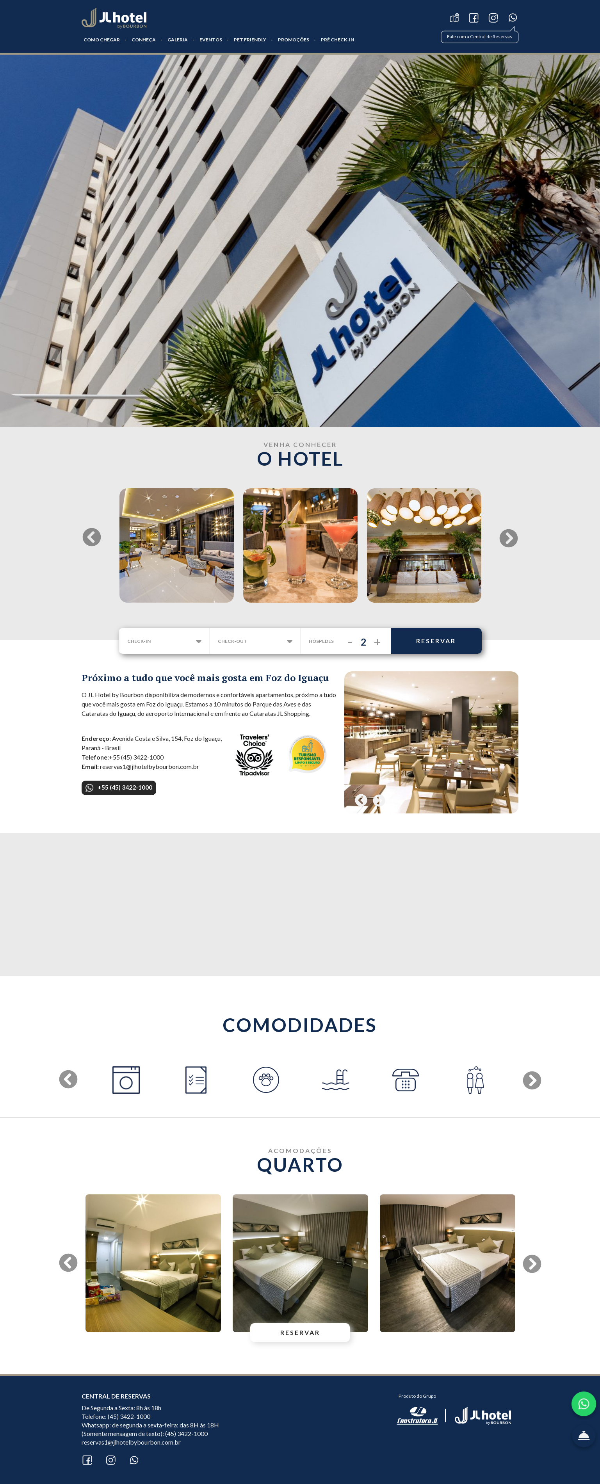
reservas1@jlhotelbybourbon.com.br (131, 1442)
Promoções (293, 40)
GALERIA (177, 40)
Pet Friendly (250, 40)
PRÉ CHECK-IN (337, 40)
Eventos (210, 40)
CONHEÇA (144, 40)
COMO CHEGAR (102, 40)
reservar (436, 640)
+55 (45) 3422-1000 (118, 787)
